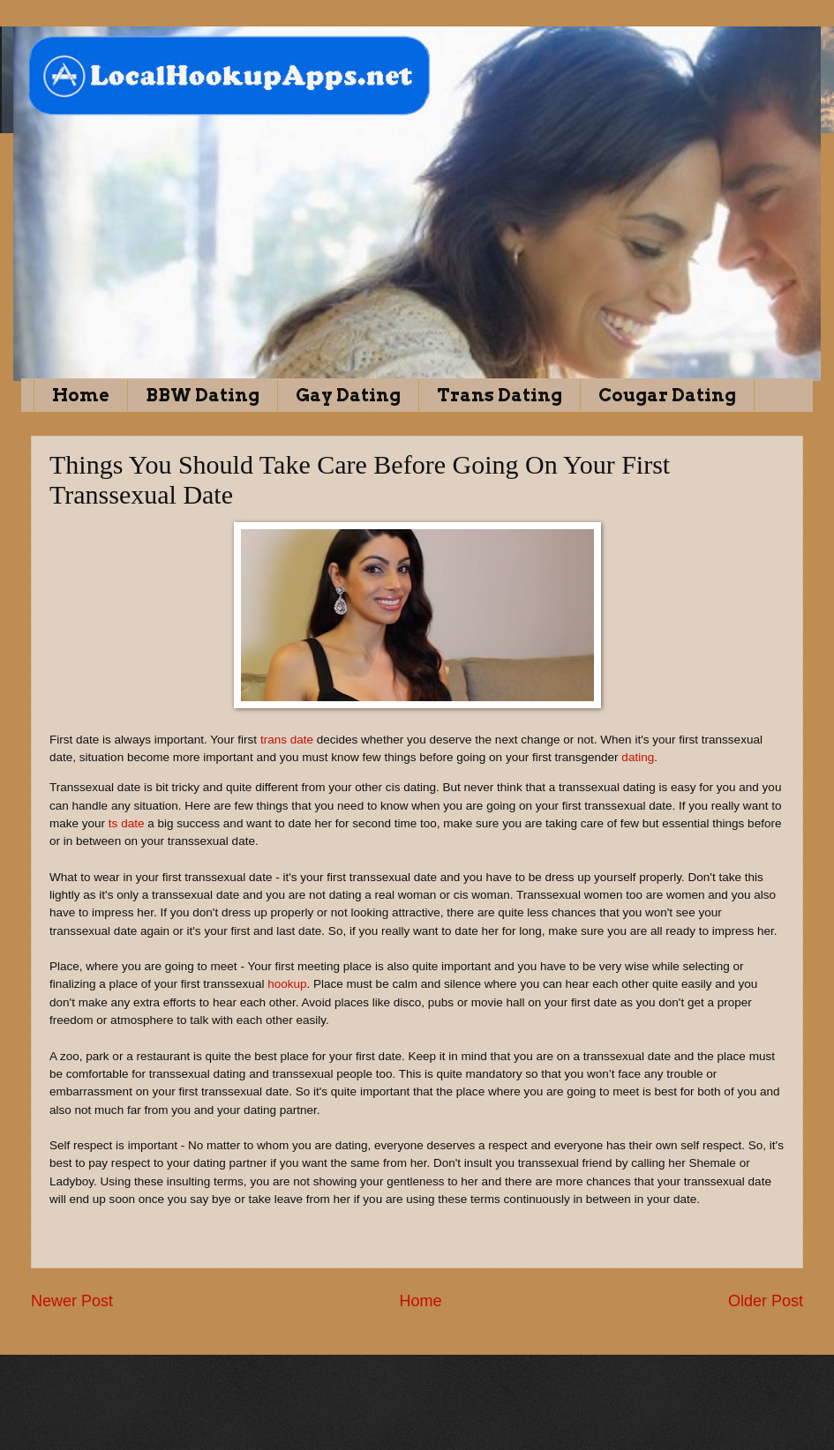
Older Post (765, 1301)
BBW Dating (202, 395)
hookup (286, 983)
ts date (124, 823)
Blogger (495, 1415)
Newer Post (72, 1301)
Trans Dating (499, 395)
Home (80, 395)
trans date (285, 739)
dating (637, 757)
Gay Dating (348, 395)
